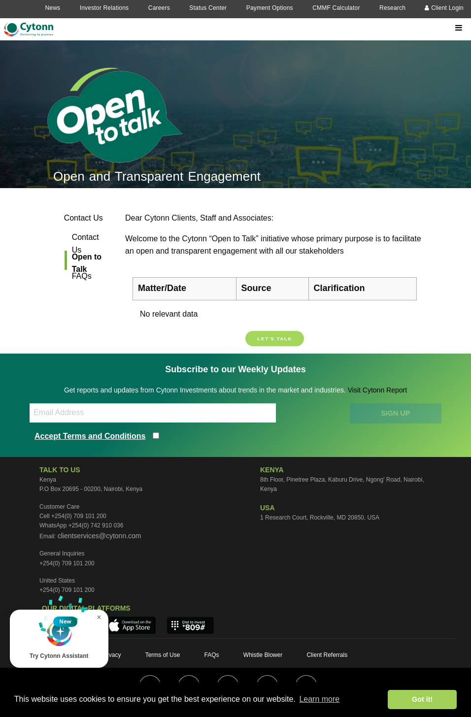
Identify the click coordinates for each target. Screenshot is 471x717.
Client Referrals (326, 655)
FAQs (82, 276)
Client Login (444, 7)
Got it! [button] (422, 699)
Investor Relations (104, 7)
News (52, 7)
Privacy (111, 655)
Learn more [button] (319, 699)
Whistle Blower (262, 655)
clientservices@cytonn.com (99, 536)
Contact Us (83, 218)
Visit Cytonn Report (377, 390)
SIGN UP (395, 413)
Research (392, 7)
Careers (159, 7)
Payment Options (269, 7)
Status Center (208, 7)
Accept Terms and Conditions (90, 436)
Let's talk (275, 338)
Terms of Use (162, 655)
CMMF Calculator (336, 7)
